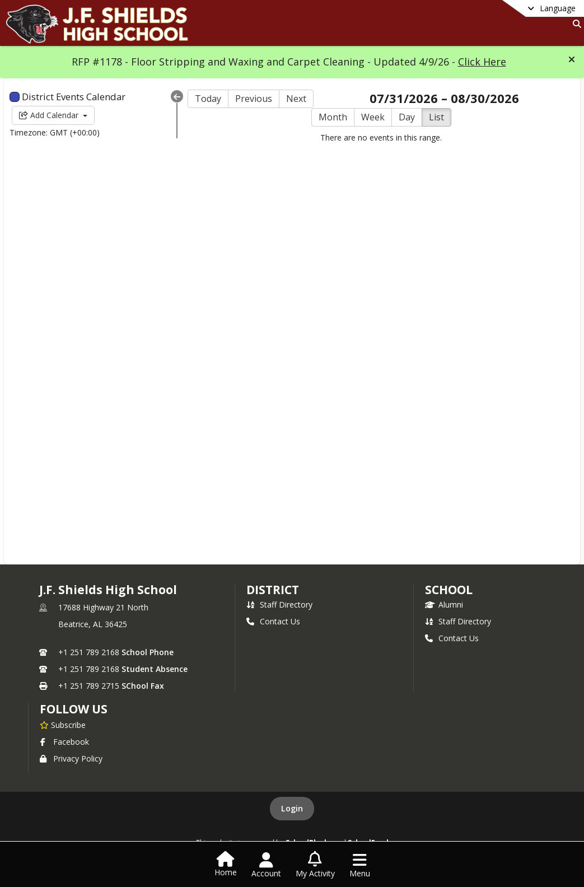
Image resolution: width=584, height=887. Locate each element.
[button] (571, 59)
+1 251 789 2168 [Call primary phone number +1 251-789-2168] (88, 652)
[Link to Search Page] (574, 23)
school (449, 589)
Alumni (444, 604)
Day (407, 117)
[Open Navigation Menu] (359, 865)
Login (292, 808)
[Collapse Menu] (177, 96)
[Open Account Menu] (266, 865)
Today (208, 98)
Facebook (64, 741)
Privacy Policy (71, 758)
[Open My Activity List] (315, 865)
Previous (253, 98)
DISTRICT (272, 589)
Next (296, 98)
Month (333, 117)
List (436, 117)
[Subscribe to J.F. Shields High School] (63, 724)
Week (373, 117)
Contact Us (273, 621)
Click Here (482, 61)
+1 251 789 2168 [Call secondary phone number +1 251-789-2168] (88, 669)
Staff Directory (279, 604)
